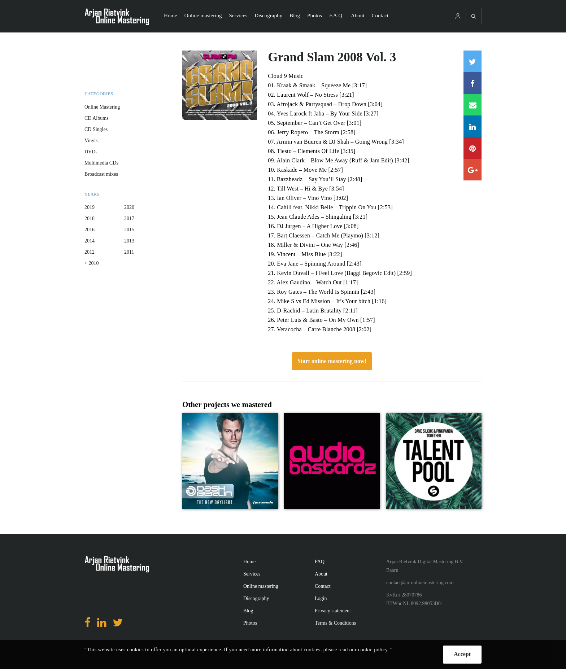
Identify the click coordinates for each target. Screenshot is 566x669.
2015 (129, 229)
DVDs (90, 151)
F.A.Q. (336, 15)
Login (321, 598)
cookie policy (372, 649)
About (358, 15)
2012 (89, 252)
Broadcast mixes (101, 174)
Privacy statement (333, 610)
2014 (89, 241)
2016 (89, 229)
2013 (129, 241)
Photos (314, 15)
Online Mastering (102, 107)
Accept (462, 654)
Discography (268, 15)
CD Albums (96, 118)
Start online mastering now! (331, 361)
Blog (294, 15)
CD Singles (96, 129)
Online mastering (203, 15)
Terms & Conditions (335, 623)
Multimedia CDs (101, 163)
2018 (89, 218)
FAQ (320, 561)
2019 (89, 207)
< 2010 (91, 263)
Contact (380, 15)
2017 (129, 218)
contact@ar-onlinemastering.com (419, 582)
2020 (129, 207)
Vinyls (91, 140)
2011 (129, 252)
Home (170, 15)
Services (238, 15)
